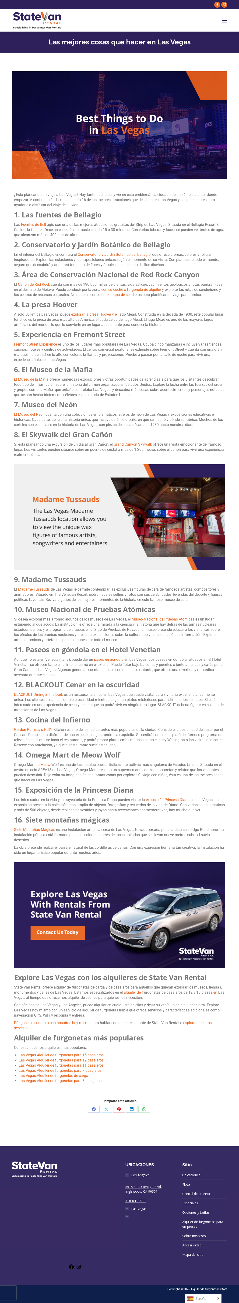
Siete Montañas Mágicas (34, 829)
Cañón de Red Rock (34, 284)
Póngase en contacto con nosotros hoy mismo (52, 1023)
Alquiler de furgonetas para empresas (202, 1224)
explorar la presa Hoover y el (94, 314)
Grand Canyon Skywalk (133, 444)
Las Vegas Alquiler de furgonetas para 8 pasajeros (60, 1081)
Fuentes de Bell (33, 224)
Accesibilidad (191, 1245)
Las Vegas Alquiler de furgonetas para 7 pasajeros (60, 1070)
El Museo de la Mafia (31, 379)
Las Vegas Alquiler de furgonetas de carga (53, 1075)
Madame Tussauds (34, 589)
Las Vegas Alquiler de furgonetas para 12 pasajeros (61, 1060)
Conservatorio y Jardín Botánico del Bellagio (114, 254)
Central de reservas (196, 1193)
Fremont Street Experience (35, 344)
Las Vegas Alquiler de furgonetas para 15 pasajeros (61, 1055)
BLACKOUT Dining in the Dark (38, 694)
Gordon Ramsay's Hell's (33, 729)
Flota (186, 1184)
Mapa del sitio (193, 1254)
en (215, 992)
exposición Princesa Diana (168, 800)
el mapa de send (120, 294)
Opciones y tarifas (196, 1212)
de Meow (42, 764)
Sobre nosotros (194, 1236)
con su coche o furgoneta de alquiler (131, 289)
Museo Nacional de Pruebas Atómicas (163, 619)
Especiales (190, 1203)
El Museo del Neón (29, 414)
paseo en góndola (108, 659)
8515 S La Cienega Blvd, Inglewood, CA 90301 (143, 1189)
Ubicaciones (191, 1175)
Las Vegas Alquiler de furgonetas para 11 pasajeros (61, 1065)
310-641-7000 (135, 1200)
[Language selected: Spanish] (203, 1298)
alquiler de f (133, 992)
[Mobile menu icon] (224, 20)
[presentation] (8, 1293)
